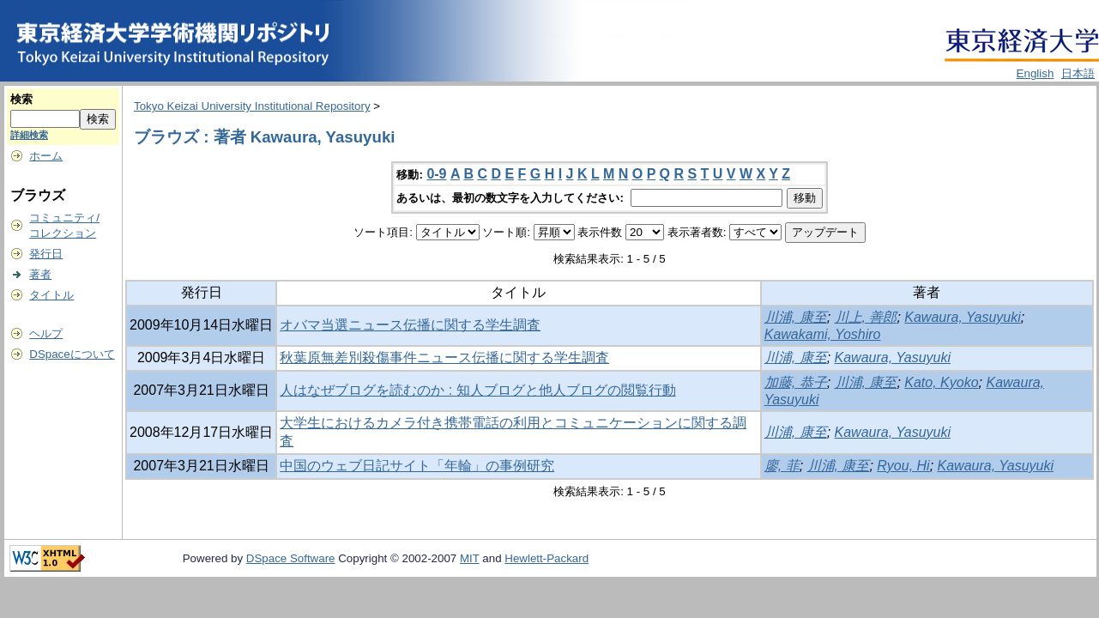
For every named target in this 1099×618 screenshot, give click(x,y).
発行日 (46, 253)
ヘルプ (46, 333)
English (1035, 73)
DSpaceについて (71, 354)
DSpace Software (290, 558)
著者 (40, 274)
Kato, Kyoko (941, 382)
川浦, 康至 (795, 317)
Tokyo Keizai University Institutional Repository (252, 106)
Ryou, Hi (903, 465)
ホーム (46, 155)
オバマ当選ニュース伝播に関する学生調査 (410, 325)
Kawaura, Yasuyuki (962, 317)
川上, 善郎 (866, 317)
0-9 (436, 174)
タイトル (51, 294)
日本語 (1078, 73)
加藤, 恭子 (795, 382)
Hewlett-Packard (546, 558)
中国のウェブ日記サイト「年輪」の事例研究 (417, 465)
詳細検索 (29, 135)
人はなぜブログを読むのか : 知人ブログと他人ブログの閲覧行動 (477, 390)
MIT (470, 558)
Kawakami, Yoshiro (822, 334)
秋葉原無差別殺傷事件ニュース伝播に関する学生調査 (444, 357)
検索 (21, 99)
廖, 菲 (782, 465)
